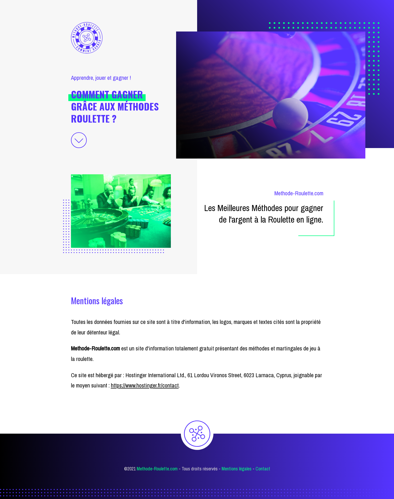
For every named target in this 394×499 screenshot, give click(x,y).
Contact (262, 468)
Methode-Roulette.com (157, 468)
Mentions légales (237, 468)
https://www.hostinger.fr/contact (145, 385)
